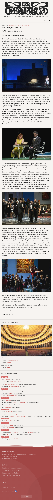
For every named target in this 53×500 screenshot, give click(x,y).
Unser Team (5, 485)
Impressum (5, 487)
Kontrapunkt (16, 475)
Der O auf (8, 491)
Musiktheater (13, 25)
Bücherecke (16, 470)
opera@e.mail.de (12, 458)
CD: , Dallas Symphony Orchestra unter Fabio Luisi (22, 414)
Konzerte (13, 468)
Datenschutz (13, 487)
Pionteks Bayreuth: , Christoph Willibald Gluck (20, 402)
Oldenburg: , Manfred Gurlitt (12, 393)
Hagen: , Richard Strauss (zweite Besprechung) (16, 434)
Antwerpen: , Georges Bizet (11, 405)
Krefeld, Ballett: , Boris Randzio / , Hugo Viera (21, 432)
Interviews (20, 468)
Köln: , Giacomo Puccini (11, 379)
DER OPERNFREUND (8, 451)
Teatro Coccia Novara (23, 25)
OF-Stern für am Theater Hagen (13, 425)
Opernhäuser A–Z (7, 470)
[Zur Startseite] (26, 8)
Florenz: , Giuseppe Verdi (14, 391)
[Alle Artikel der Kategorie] (26, 340)
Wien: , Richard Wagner (11, 407)
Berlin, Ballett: (11, 381)
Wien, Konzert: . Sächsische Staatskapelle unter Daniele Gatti (26, 416)
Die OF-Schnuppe (7, 475)
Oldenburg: (10, 439)
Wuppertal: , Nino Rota (13, 386)
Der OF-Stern (15, 473)
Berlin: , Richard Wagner (13, 395)
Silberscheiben (6, 473)
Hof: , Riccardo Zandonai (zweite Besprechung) (19, 384)
